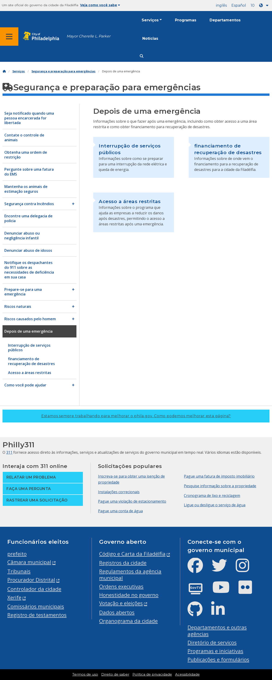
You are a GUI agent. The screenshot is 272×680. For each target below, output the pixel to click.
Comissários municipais (35, 606)
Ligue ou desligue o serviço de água (214, 504)
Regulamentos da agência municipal (130, 574)
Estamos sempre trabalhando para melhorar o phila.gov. (136, 416)
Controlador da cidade (34, 588)
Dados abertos (117, 612)
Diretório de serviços (212, 642)
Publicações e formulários (218, 659)
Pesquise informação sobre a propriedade (220, 485)
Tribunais (19, 571)
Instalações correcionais (119, 491)
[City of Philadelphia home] (42, 36)
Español (238, 5)
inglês (221, 5)
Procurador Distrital (31, 579)
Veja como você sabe (100, 5)
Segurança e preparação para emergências (63, 71)
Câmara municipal (29, 562)
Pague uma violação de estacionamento (132, 501)
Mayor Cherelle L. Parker (88, 36)
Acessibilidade (187, 674)
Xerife (14, 597)
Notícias (150, 38)
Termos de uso (85, 674)
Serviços (150, 20)
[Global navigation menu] (9, 36)
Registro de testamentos (37, 614)
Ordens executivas (121, 586)
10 (253, 5)
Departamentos (225, 20)
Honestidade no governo (128, 594)
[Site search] (141, 56)
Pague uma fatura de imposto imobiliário (219, 476)
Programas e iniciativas (215, 650)
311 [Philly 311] (9, 452)
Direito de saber (115, 674)
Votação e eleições (121, 603)
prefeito (17, 553)
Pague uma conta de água (120, 510)
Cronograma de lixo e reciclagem (212, 495)
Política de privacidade (152, 674)
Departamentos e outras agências (217, 631)
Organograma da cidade (128, 620)
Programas (185, 20)
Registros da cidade (122, 562)
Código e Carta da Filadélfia (132, 553)
